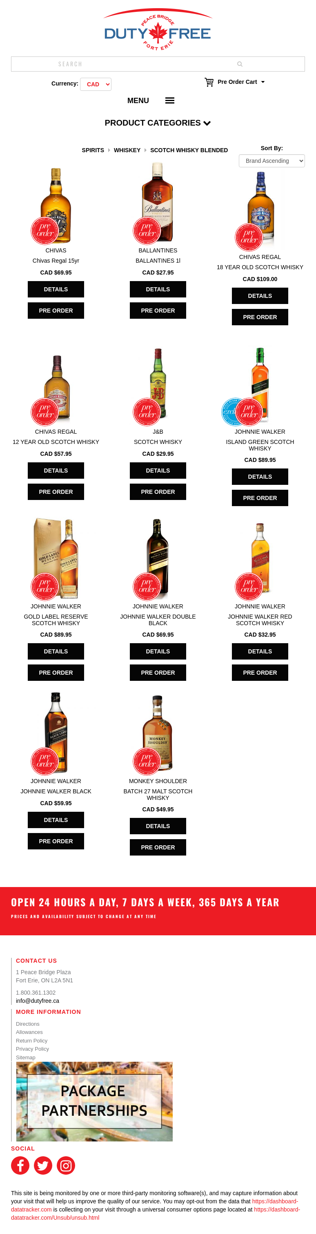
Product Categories (158, 122)
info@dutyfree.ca (37, 1001)
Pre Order (56, 310)
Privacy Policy (32, 1049)
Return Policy (31, 1041)
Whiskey (127, 150)
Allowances (29, 1032)
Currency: (64, 83)
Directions (28, 1024)
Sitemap (26, 1057)
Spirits (93, 150)
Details (56, 289)
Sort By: (272, 148)
